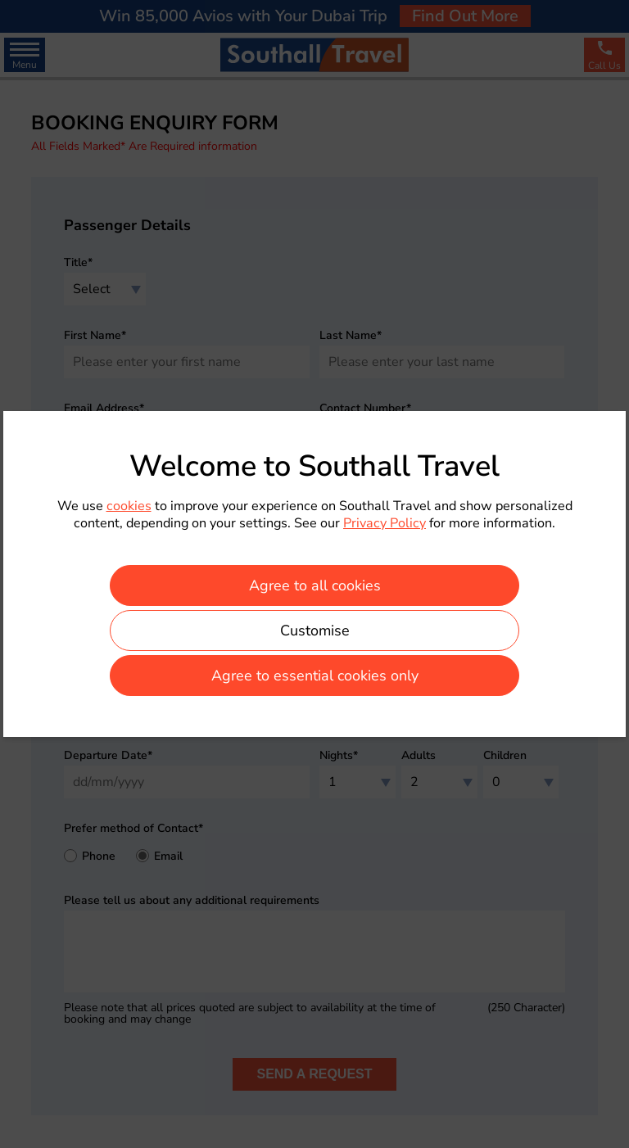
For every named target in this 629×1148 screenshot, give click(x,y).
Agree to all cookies (315, 585)
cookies (129, 506)
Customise (315, 630)
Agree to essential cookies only (315, 675)
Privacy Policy (384, 523)
